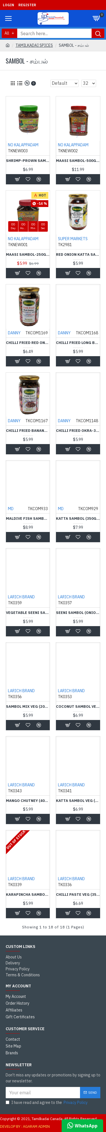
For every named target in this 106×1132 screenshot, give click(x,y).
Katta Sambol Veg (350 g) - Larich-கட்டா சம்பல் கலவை (78, 801)
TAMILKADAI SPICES (34, 45)
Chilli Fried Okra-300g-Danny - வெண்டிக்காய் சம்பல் (78, 430)
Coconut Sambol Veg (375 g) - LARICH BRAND (78, 706)
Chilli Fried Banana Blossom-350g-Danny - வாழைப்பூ (28, 430)
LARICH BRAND (21, 596)
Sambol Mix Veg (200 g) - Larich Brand (28, 706)
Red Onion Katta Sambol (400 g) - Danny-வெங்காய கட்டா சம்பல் (78, 254)
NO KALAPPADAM (23, 144)
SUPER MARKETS (73, 238)
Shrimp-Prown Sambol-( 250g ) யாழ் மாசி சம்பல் (28, 161)
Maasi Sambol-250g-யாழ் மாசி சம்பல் (28, 254)
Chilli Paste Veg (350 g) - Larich (78, 894)
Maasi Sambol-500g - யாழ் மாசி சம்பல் (78, 161)
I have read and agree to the (47, 1103)
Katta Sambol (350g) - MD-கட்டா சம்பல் (78, 518)
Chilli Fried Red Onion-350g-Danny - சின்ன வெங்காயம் (28, 343)
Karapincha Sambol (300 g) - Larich (28, 894)
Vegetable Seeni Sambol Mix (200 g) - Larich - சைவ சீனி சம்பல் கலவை (28, 613)
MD (11, 508)
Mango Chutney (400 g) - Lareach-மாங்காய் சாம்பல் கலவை (28, 801)
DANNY (14, 332)
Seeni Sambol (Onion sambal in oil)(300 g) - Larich (78, 613)
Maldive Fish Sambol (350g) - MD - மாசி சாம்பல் (28, 518)
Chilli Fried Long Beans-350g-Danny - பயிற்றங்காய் (78, 343)
